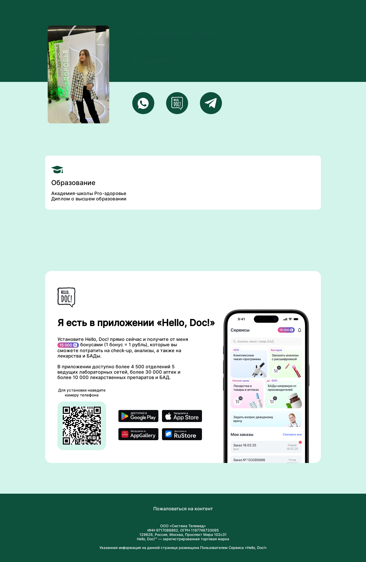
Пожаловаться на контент (183, 508)
